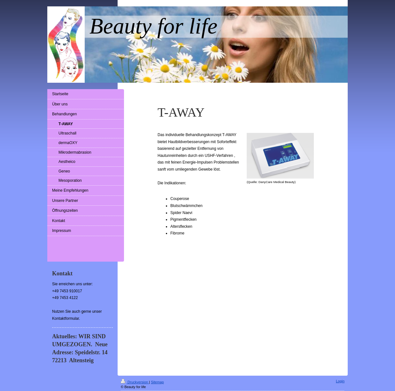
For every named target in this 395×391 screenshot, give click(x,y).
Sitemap (157, 382)
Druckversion (135, 382)
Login (340, 381)
